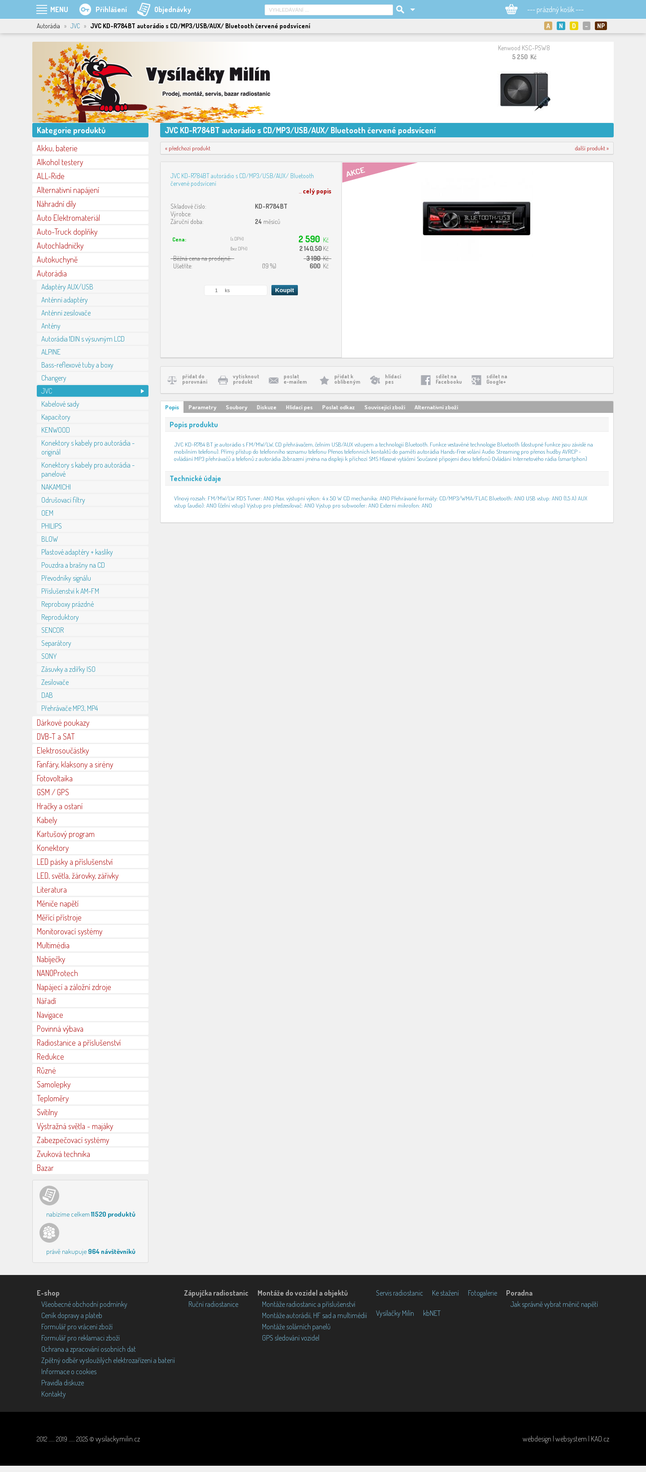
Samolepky (53, 1084)
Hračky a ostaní (60, 806)
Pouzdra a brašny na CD (73, 565)
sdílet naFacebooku (449, 379)
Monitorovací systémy (69, 931)
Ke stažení (445, 1292)
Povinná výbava (60, 1029)
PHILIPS (51, 525)
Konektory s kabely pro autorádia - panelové (88, 469)
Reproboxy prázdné (67, 604)
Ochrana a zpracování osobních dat (88, 1349)
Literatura (52, 889)
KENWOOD (55, 429)
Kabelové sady (60, 403)
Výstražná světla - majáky (75, 1126)
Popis (172, 407)
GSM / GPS (53, 792)
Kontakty (53, 1393)
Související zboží (384, 407)
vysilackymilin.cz (118, 1438)
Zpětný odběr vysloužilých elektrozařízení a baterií (108, 1360)
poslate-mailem (295, 379)
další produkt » (592, 148)
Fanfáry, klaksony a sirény (75, 764)
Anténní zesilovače (66, 312)
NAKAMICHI (56, 486)
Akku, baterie (57, 148)
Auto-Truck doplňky (67, 232)
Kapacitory (55, 416)
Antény (51, 325)
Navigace (50, 1015)
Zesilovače (55, 682)
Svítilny (47, 1112)
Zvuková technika (63, 1154)
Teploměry (53, 1098)
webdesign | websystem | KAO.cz (566, 1438)
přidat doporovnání (194, 379)
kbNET (432, 1313)
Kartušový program (66, 834)
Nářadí (46, 1001)
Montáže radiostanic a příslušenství (308, 1304)
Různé (46, 1070)
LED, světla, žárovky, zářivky (77, 876)
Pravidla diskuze (62, 1382)
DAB (47, 695)
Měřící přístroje (59, 917)
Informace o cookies (68, 1371)
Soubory (236, 407)
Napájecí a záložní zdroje (74, 987)
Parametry (202, 407)
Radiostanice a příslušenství (79, 1042)
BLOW (49, 538)
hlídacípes (393, 379)
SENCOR (52, 630)
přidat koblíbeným (347, 379)
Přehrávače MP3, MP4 (69, 708)
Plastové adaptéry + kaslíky (77, 552)
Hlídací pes (299, 407)
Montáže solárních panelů (296, 1326)
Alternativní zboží (436, 407)
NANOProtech (57, 973)
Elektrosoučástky (63, 750)
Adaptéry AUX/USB (67, 286)
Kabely (47, 820)
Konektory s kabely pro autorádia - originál (88, 447)
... (315, 191)
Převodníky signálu (66, 578)
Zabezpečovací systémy (73, 1140)
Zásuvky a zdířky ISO (68, 669)
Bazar (45, 1168)
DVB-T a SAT (56, 736)
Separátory (56, 643)
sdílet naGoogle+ (496, 379)
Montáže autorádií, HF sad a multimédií (314, 1315)
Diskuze (266, 407)
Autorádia (52, 273)
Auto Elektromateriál (68, 218)
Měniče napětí (58, 903)
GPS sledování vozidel (290, 1337)
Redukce (50, 1056)
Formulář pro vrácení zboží (77, 1326)
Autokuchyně (57, 259)
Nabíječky (51, 959)
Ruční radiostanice (213, 1304)
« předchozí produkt (187, 148)
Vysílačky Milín (395, 1313)
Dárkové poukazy (63, 722)
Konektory (53, 848)
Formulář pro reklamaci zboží (80, 1337)
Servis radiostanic (399, 1292)
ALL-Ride (51, 176)
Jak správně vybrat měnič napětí (554, 1304)
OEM (47, 512)
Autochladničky (60, 245)
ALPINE (51, 351)
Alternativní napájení (68, 190)
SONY (49, 656)
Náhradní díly (56, 204)
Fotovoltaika (55, 778)
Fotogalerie (482, 1292)
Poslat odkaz (338, 407)
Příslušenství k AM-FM (70, 591)
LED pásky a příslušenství (75, 862)
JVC (75, 26)
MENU (59, 9)
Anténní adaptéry (64, 299)
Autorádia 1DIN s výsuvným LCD (83, 338)
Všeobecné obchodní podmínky (84, 1304)
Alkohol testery (60, 162)
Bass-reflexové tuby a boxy (77, 364)
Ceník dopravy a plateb (71, 1315)
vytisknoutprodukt (246, 379)
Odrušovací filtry (63, 499)
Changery (53, 377)
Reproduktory (60, 617)
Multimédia (53, 945)
